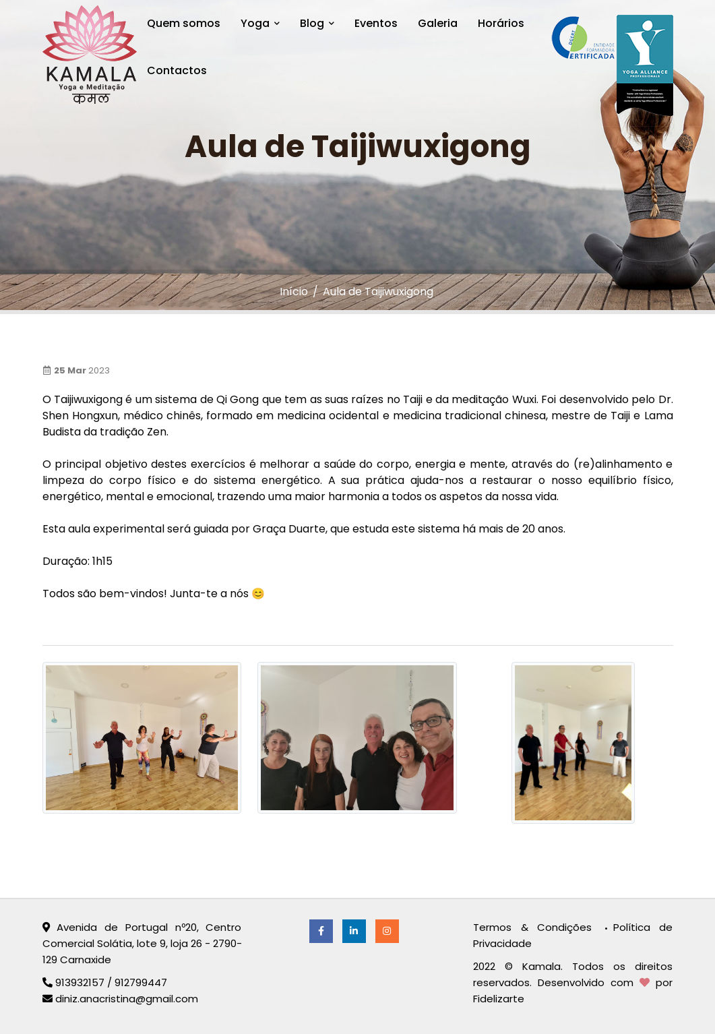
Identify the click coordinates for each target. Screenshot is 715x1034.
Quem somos (183, 23)
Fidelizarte (498, 999)
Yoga (260, 23)
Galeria (438, 23)
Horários (501, 23)
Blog (317, 23)
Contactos (177, 70)
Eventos (376, 23)
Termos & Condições (537, 927)
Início (294, 291)
